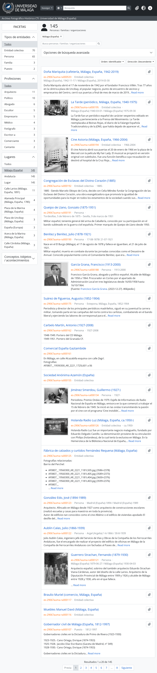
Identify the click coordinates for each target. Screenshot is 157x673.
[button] (137, 8)
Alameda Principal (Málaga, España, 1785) (19, 200)
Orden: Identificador (111, 61)
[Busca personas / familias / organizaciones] (68, 43)
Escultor (19, 111)
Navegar (46, 8)
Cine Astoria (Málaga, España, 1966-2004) (99, 139)
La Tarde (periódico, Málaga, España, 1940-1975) (104, 102)
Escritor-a (19, 135)
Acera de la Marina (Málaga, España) (19, 235)
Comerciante (19, 141)
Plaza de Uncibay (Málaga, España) (19, 219)
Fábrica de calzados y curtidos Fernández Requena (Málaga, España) (90, 450)
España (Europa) (19, 228)
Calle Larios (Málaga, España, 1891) (19, 190)
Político (19, 98)
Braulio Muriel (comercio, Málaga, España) (73, 594)
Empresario (19, 117)
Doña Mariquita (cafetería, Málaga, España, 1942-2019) (81, 72)
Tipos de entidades (17, 37)
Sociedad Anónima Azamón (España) (69, 375)
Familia (19, 63)
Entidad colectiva (19, 51)
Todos (7, 44)
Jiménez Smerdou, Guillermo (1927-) (96, 390)
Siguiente (126, 667)
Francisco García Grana (94, 289)
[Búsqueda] (94, 8)
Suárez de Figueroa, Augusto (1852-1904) (72, 298)
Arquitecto (19, 92)
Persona (19, 57)
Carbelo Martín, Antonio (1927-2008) (68, 325)
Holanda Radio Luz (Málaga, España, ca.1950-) (102, 420)
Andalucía (19, 177)
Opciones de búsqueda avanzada (66, 53)
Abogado (19, 104)
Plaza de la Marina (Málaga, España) (19, 209)
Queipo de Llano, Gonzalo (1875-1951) (70, 207)
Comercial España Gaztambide (65, 348)
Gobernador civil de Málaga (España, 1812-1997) (77, 624)
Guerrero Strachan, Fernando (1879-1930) (99, 555)
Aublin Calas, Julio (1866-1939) (64, 528)
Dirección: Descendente (140, 61)
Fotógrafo (19, 129)
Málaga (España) (19, 170)
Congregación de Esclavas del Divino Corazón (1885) (79, 180)
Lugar (19, 183)
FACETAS (19, 27)
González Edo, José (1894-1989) (65, 497)
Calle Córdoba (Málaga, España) (19, 245)
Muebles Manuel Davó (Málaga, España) (71, 609)
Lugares (9, 157)
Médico (19, 123)
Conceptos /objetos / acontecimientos (17, 258)
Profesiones (12, 79)
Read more (137, 92)
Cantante (19, 147)
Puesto (19, 69)
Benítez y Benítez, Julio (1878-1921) (67, 234)
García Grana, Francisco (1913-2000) (96, 264)
